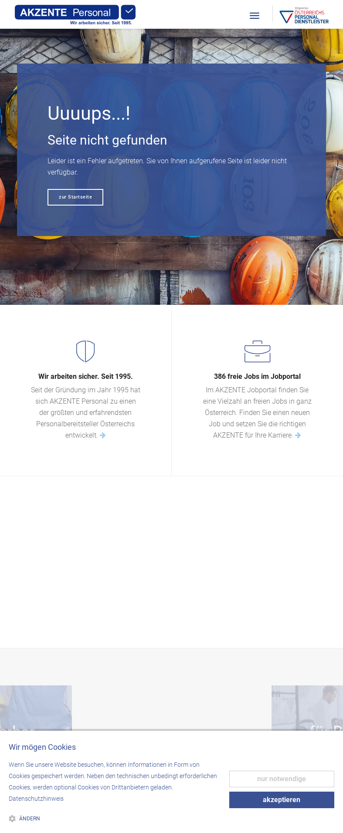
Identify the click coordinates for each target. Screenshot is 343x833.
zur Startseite (75, 197)
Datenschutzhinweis (36, 798)
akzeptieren (281, 800)
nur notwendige (281, 779)
